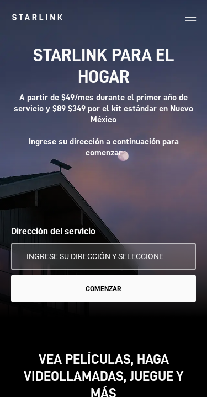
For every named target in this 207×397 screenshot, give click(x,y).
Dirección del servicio (53, 231)
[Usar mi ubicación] (180, 256)
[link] (37, 17)
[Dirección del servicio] (103, 256)
